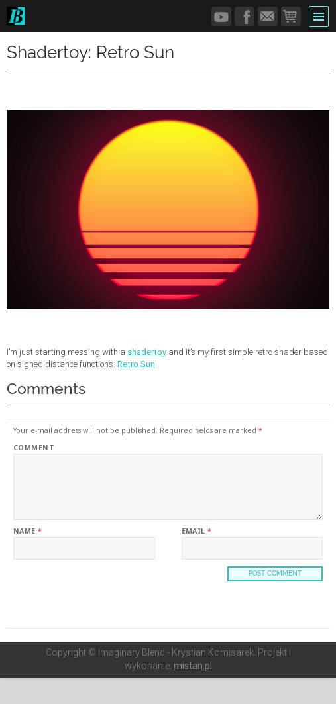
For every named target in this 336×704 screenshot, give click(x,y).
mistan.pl (193, 665)
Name (27, 531)
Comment (33, 447)
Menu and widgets (319, 15)
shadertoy (146, 352)
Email (197, 531)
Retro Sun (136, 364)
